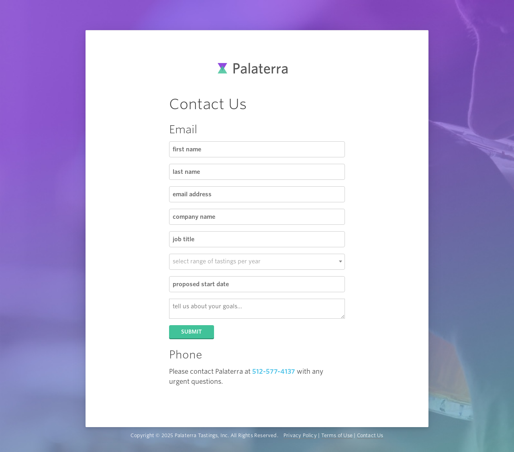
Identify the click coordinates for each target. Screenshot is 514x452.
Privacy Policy (300, 435)
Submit (191, 332)
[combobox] (257, 262)
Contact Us (370, 435)
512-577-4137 (273, 371)
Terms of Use (337, 435)
